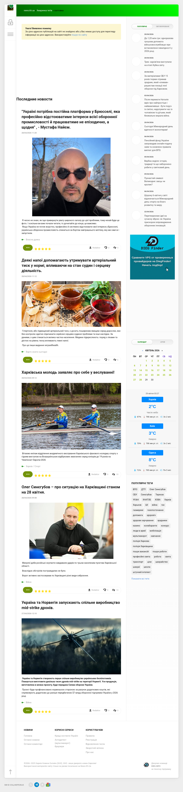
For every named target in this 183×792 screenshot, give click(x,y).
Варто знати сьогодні (36, 352)
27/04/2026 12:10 (29, 613)
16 (152, 370)
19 (170, 370)
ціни (149, 562)
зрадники (162, 520)
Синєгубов (146, 494)
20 (134, 375)
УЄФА (136, 499)
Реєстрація (91, 740)
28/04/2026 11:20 (29, 133)
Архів (162, 342)
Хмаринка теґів (44, 10)
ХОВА (157, 499)
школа (147, 567)
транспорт (138, 562)
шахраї (136, 567)
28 (140, 380)
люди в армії (139, 531)
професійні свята (141, 556)
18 (164, 370)
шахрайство (161, 562)
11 (164, 365)
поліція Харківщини (143, 546)
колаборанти (150, 525)
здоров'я (151, 515)
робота (157, 556)
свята (168, 556)
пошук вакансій (141, 551)
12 (170, 365)
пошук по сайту (79, 35)
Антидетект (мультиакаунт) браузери (62, 743)
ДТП (143, 489)
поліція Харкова (141, 541)
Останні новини (31, 740)
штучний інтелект (142, 572)
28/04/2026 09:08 (29, 498)
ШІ (146, 505)
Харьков (137, 505)
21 (140, 375)
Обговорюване (162, 27)
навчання (155, 536)
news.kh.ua (29, 10)
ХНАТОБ (147, 499)
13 (134, 370)
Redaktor (96, 248)
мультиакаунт (140, 536)
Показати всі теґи (140, 579)
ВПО (135, 489)
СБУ (135, 494)
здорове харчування (143, 520)
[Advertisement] (71, 68)
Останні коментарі (33, 744)
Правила (90, 736)
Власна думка (33, 239)
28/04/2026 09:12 (29, 378)
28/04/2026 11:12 (29, 276)
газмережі (138, 510)
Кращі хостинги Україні (66, 736)
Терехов (160, 494)
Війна (28, 582)
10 (158, 365)
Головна (28, 736)
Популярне (142, 27)
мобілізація (155, 531)
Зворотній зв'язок (95, 748)
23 (152, 375)
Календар (142, 342)
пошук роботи (160, 551)
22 (146, 375)
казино (136, 525)
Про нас (90, 752)
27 (134, 380)
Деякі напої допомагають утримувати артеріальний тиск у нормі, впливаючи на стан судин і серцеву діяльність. (69, 265)
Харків (29, 466)
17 (158, 370)
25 (164, 375)
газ (162, 505)
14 (140, 370)
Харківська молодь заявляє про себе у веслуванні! (68, 372)
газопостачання (155, 510)
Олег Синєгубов (157, 489)
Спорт (37, 466)
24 (158, 375)
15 (146, 370)
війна (154, 505)
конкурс (165, 525)
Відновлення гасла (95, 744)
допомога (138, 515)
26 (170, 375)
